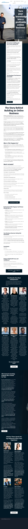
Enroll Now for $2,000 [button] (14, 208)
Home (11, 1)
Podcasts (22, 1)
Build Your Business (14, 2)
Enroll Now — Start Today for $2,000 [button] (14, 279)
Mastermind (18, 1)
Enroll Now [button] (20, 37)
